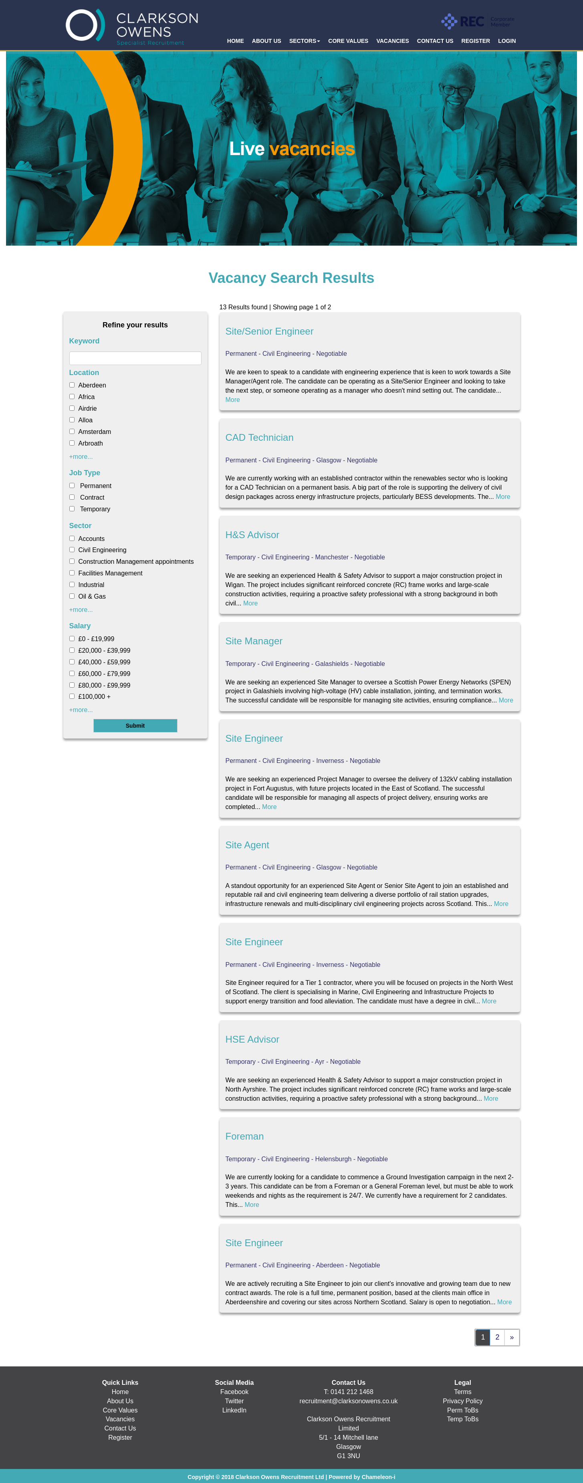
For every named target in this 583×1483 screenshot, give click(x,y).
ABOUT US (266, 41)
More (233, 399)
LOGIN (507, 41)
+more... (81, 456)
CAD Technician (260, 437)
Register (120, 1437)
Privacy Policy (463, 1401)
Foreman (245, 1136)
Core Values (120, 1410)
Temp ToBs (463, 1419)
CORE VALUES (348, 41)
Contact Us (120, 1428)
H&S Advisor (253, 534)
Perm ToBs (462, 1410)
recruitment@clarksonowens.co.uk (349, 1401)
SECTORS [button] (304, 41)
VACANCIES (392, 41)
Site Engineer (254, 738)
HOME (235, 41)
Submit (135, 725)
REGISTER (476, 41)
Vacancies (120, 1419)
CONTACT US (435, 41)
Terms (463, 1391)
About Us (120, 1401)
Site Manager (254, 641)
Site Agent (247, 844)
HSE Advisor (253, 1039)
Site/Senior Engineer (270, 331)
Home (120, 1391)
